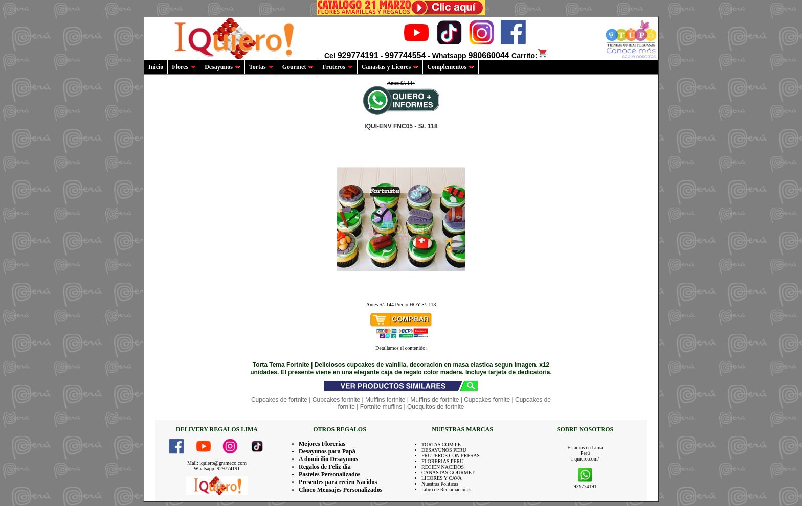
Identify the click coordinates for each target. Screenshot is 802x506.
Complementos (450, 67)
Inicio (155, 67)
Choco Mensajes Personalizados (340, 489)
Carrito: (529, 56)
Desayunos (222, 67)
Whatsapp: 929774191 (217, 468)
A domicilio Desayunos (328, 459)
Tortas (261, 67)
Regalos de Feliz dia (325, 466)
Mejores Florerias (322, 443)
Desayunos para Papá (327, 451)
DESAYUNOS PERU (443, 450)
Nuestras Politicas (439, 484)
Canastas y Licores (390, 67)
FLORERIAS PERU (442, 461)
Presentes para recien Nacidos (338, 482)
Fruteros (337, 67)
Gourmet (298, 67)
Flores (184, 67)
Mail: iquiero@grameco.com (217, 463)
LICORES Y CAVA (441, 478)
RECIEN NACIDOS (442, 467)
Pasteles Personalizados (329, 474)
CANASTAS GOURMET (448, 472)
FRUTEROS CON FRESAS (450, 455)
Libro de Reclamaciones (446, 489)
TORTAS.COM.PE (441, 444)
